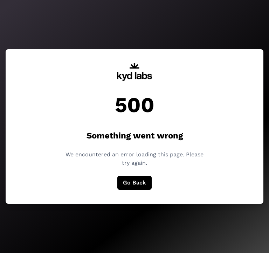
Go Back (134, 182)
